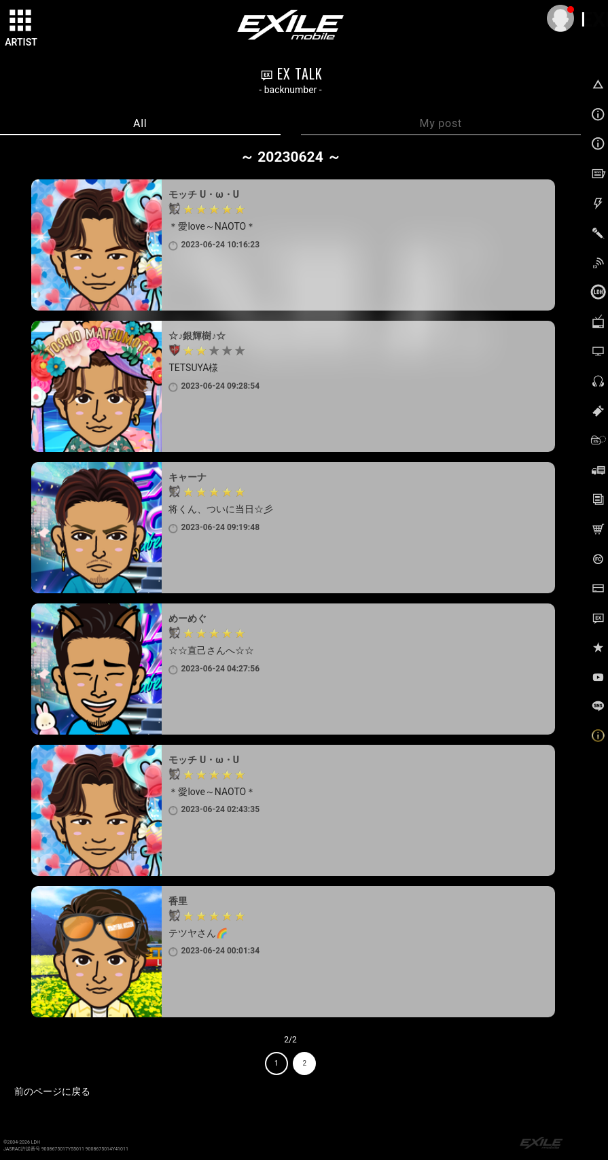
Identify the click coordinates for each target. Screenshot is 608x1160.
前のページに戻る (52, 1091)
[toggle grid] (21, 21)
